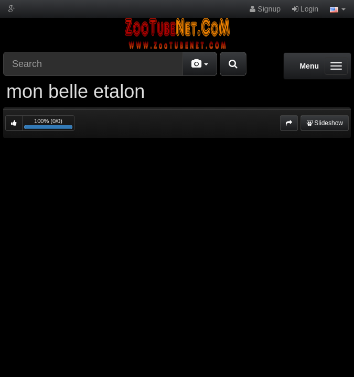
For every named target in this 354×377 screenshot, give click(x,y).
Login (305, 9)
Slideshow (324, 123)
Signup (265, 9)
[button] (338, 9)
